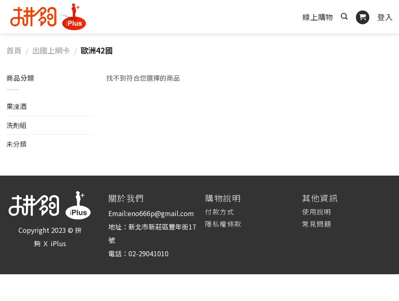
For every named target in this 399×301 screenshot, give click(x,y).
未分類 (16, 144)
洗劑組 (16, 125)
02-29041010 (148, 253)
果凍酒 (16, 106)
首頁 (13, 50)
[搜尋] (344, 16)
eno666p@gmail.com (161, 213)
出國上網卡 (51, 50)
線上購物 (317, 16)
